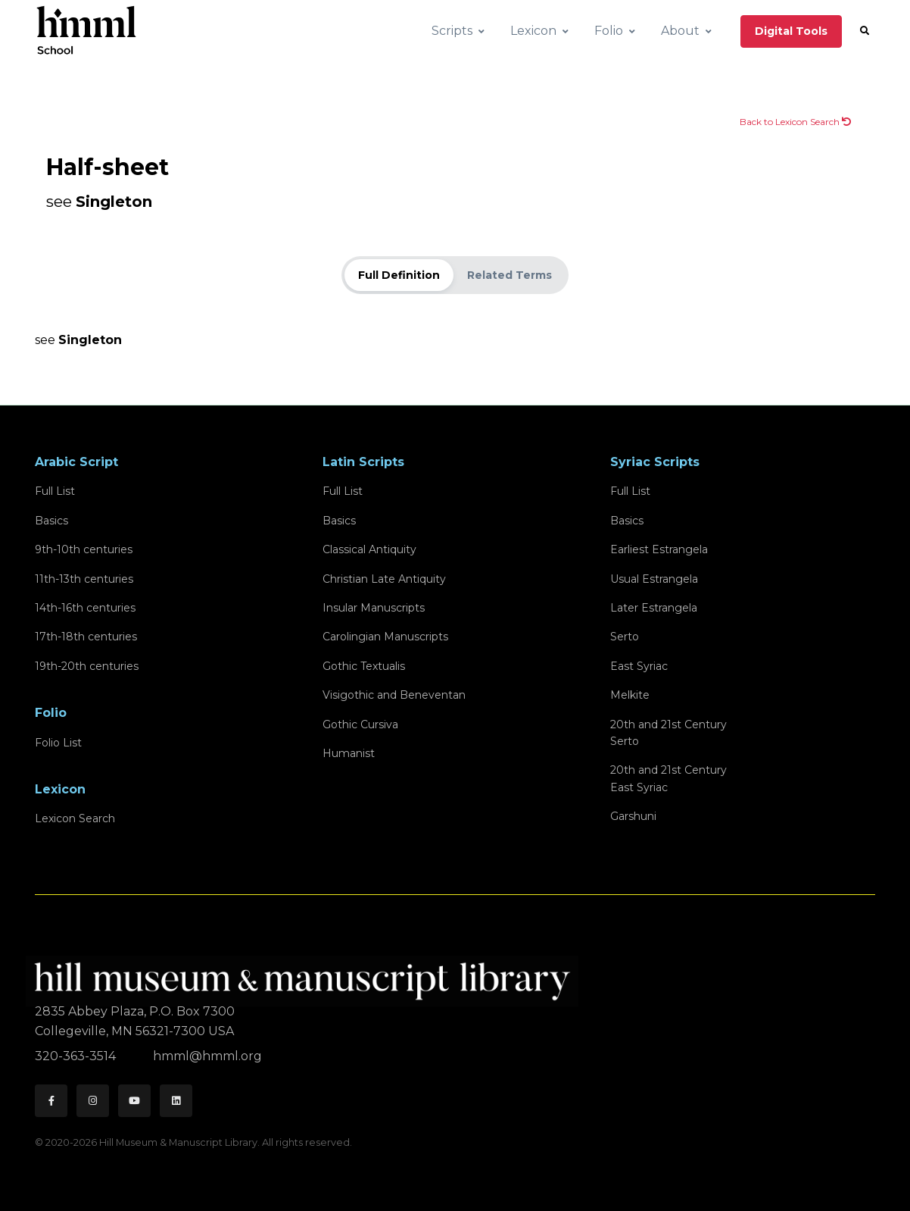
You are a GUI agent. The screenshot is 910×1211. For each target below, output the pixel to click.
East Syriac (639, 666)
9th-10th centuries (83, 549)
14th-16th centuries (85, 608)
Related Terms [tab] (509, 275)
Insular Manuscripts (374, 608)
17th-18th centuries (86, 636)
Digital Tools (791, 31)
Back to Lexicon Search (795, 121)
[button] (864, 31)
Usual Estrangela (654, 579)
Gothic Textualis (364, 666)
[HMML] (306, 975)
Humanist (349, 753)
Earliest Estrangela (659, 549)
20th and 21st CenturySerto (668, 733)
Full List (55, 491)
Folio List (58, 742)
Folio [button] (608, 30)
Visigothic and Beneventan (394, 695)
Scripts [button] (452, 30)
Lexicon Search (75, 818)
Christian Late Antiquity (384, 579)
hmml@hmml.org (207, 1056)
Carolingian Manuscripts (385, 636)
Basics (51, 520)
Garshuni (633, 816)
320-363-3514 (77, 1056)
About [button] (680, 30)
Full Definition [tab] (399, 275)
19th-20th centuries (87, 666)
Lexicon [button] (533, 30)
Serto (624, 636)
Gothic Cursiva (360, 724)
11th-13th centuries (84, 579)
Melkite (630, 695)
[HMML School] (86, 31)
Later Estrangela (653, 608)
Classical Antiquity (369, 549)
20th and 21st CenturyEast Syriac (668, 778)
